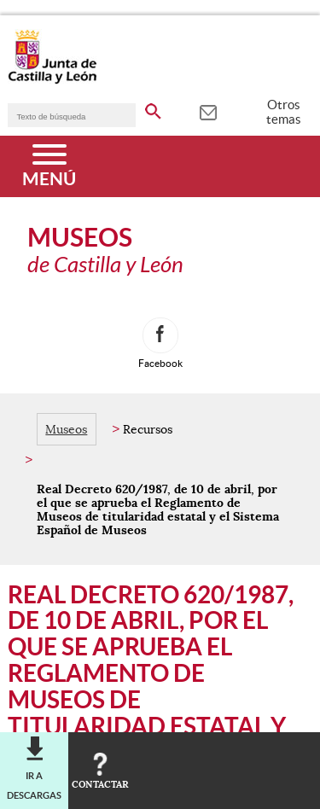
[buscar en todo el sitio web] (153, 108)
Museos (66, 429)
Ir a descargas (34, 785)
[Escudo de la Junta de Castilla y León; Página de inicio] (52, 80)
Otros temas (283, 111)
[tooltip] (207, 111)
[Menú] (49, 166)
